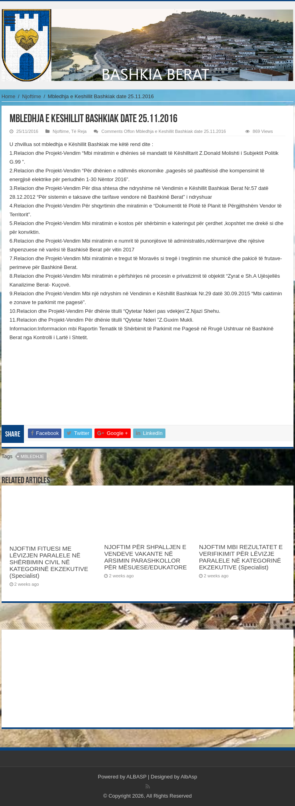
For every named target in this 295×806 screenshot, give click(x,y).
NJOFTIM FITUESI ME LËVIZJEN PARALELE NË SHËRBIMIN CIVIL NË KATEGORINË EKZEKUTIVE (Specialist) (49, 562)
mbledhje (32, 456)
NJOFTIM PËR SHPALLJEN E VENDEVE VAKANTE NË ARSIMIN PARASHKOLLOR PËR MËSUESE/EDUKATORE (145, 557)
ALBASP (136, 777)
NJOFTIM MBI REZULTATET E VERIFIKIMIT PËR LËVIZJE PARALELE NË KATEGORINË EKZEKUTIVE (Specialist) (241, 557)
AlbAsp (189, 777)
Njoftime (31, 96)
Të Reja (79, 131)
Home (9, 96)
